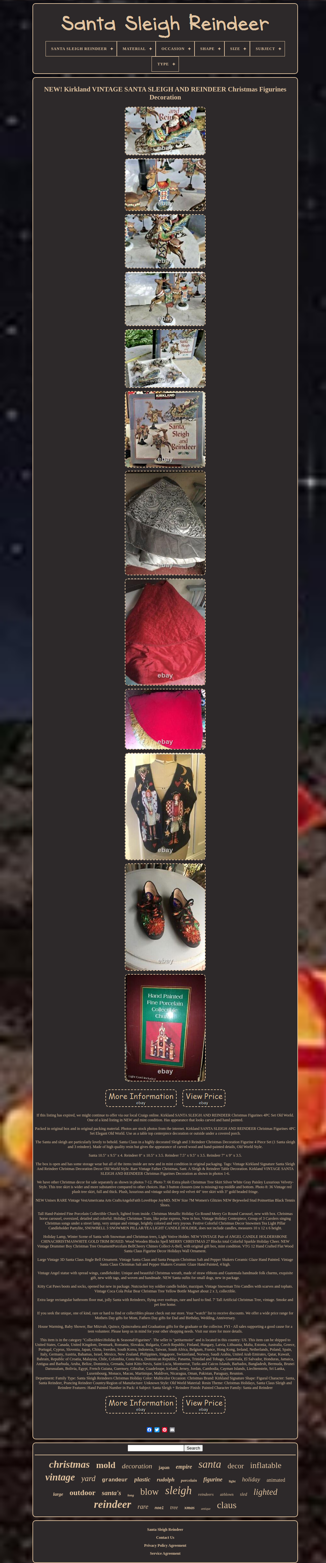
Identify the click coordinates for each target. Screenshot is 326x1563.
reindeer (112, 1504)
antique (205, 1508)
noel (159, 1508)
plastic (142, 1479)
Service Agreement (165, 1553)
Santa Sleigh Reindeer (165, 1529)
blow (149, 1492)
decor (236, 1466)
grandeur (115, 1480)
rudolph (165, 1480)
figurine (213, 1479)
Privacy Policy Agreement (165, 1545)
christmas (69, 1464)
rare (143, 1506)
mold (106, 1465)
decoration (137, 1466)
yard (88, 1478)
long (131, 1495)
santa (209, 1464)
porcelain (189, 1480)
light (232, 1481)
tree (174, 1507)
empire (184, 1467)
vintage (60, 1477)
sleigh (178, 1490)
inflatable (265, 1465)
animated (275, 1480)
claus (227, 1505)
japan (164, 1467)
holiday (251, 1479)
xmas (189, 1507)
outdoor (82, 1492)
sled (243, 1494)
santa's (111, 1493)
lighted (265, 1492)
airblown (227, 1494)
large (58, 1494)
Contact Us (165, 1537)
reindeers (206, 1494)
